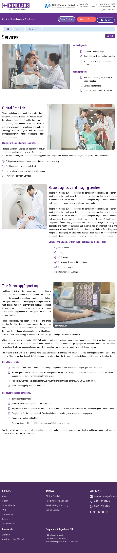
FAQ (4, 508)
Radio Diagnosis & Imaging (57, 499)
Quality (5, 499)
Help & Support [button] (108, 9)
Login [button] (106, 18)
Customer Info (8, 522)
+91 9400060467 (107, 6)
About (18, 27)
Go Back (110, 34)
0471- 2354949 (102, 499)
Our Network (7, 512)
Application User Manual (13, 537)
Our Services (33, 27)
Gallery (5, 517)
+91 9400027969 (87, 6)
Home (9, 27)
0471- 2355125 (102, 504)
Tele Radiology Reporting (57, 503)
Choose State (67, 18)
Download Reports (86, 18)
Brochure (6, 533)
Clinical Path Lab (53, 494)
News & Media (8, 503)
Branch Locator (53, 508)
